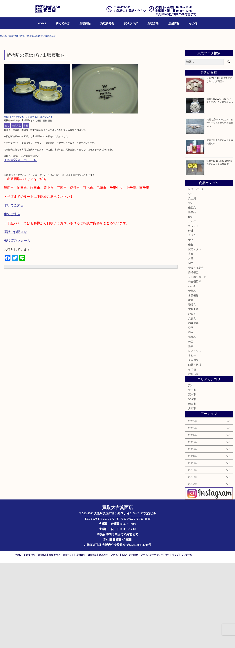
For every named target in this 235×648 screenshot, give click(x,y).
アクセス (115, 640)
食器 (26, 211)
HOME (42, 23)
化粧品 (192, 422)
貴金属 (192, 283)
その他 (193, 23)
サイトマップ (172, 640)
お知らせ (193, 458)
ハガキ (192, 371)
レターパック (196, 274)
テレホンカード (197, 361)
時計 (190, 315)
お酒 (190, 343)
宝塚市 (192, 484)
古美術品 (193, 380)
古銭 (190, 338)
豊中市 (192, 475)
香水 (190, 417)
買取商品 (85, 23)
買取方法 (152, 23)
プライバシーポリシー (152, 640)
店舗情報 (173, 23)
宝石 (190, 288)
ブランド (193, 311)
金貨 (190, 329)
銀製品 (192, 297)
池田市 (192, 488)
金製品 (192, 292)
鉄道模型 (193, 357)
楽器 (190, 412)
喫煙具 (192, 389)
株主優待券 (194, 366)
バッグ (192, 306)
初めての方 (63, 23)
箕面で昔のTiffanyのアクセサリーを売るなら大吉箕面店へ (220, 208)
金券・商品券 (196, 352)
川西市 (192, 493)
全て (7, 211)
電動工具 (193, 394)
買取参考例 (107, 23)
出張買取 (16, 211)
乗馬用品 (193, 445)
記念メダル (194, 334)
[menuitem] (42, 23)
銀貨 (190, 431)
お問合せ (133, 640)
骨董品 (192, 375)
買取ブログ (131, 23)
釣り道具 (193, 408)
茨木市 (192, 479)
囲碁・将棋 (194, 449)
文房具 (192, 403)
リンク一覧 (186, 640)
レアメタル (194, 435)
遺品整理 (103, 640)
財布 (190, 302)
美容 (190, 426)
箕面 (190, 470)
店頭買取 (80, 640)
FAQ (124, 640)
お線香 (192, 399)
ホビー (192, 440)
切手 (190, 348)
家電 (190, 385)
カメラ (192, 320)
